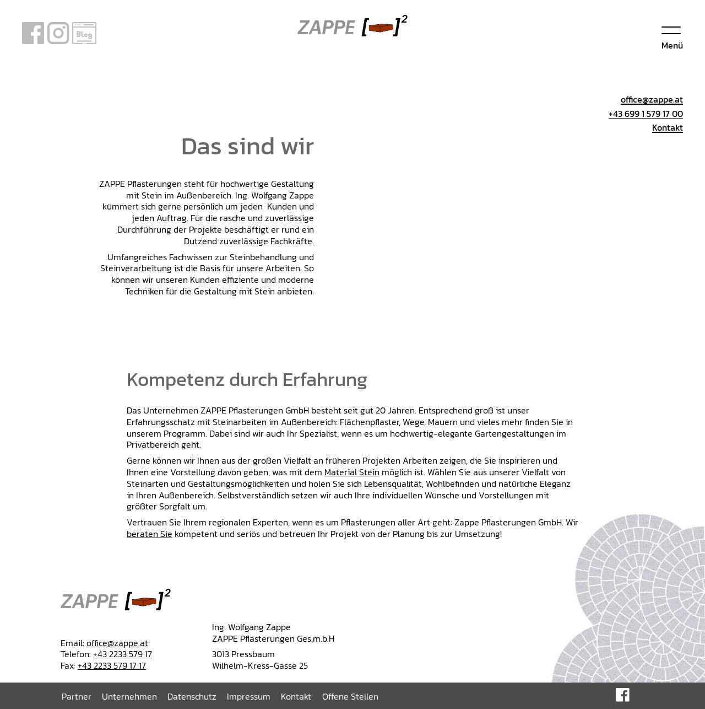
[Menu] (672, 36)
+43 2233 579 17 (122, 653)
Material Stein (351, 472)
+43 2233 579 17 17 (112, 665)
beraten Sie (149, 533)
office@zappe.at (117, 642)
